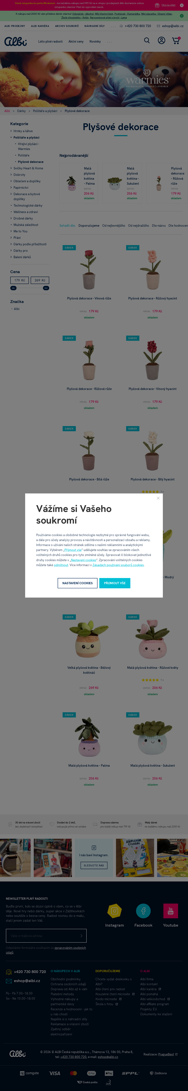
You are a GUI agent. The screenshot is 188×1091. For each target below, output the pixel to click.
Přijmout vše (73, 550)
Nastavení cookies (83, 560)
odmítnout (61, 565)
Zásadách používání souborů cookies (118, 565)
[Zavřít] (158, 498)
